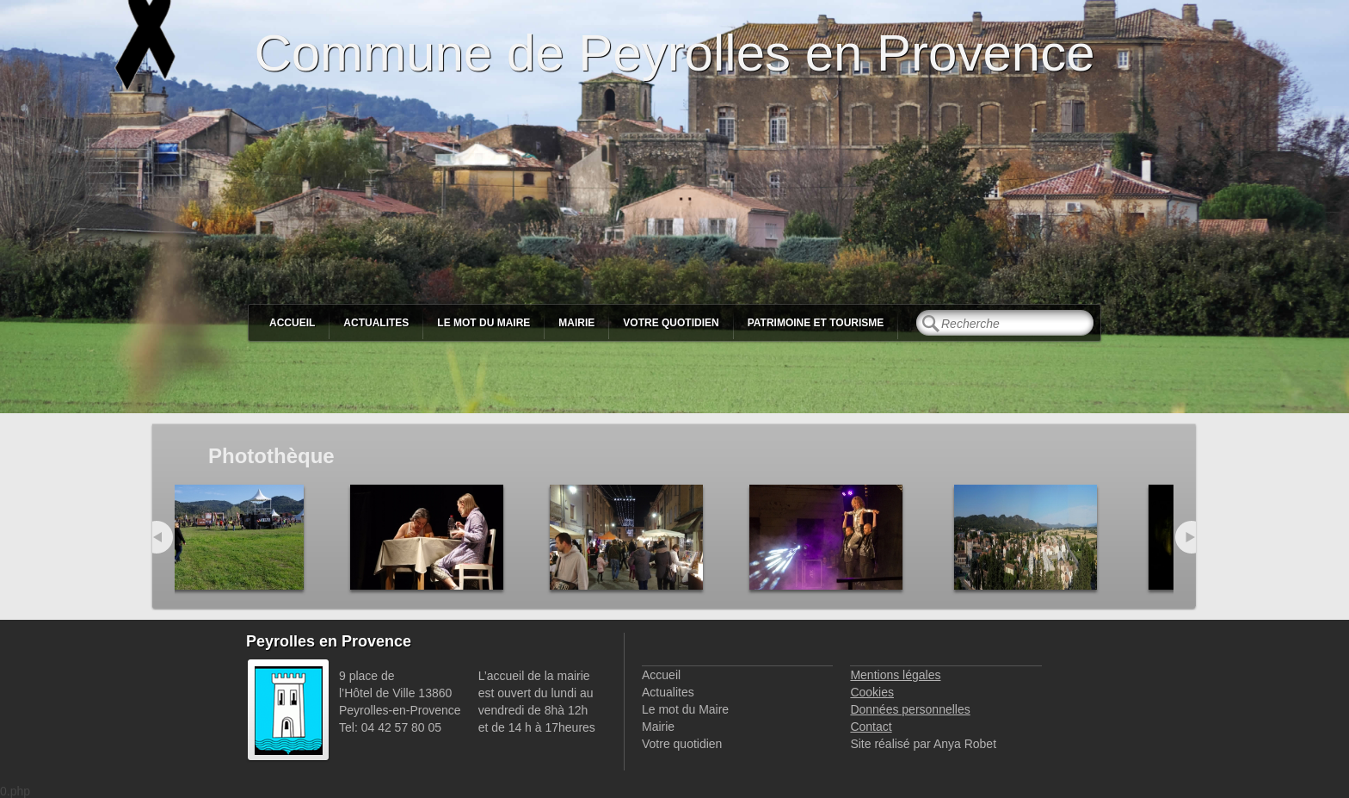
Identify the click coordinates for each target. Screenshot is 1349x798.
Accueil (292, 323)
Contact (870, 726)
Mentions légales (895, 675)
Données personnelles (910, 709)
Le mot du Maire (483, 323)
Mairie (576, 323)
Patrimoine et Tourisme (816, 323)
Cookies (872, 692)
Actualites (376, 323)
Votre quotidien (670, 323)
